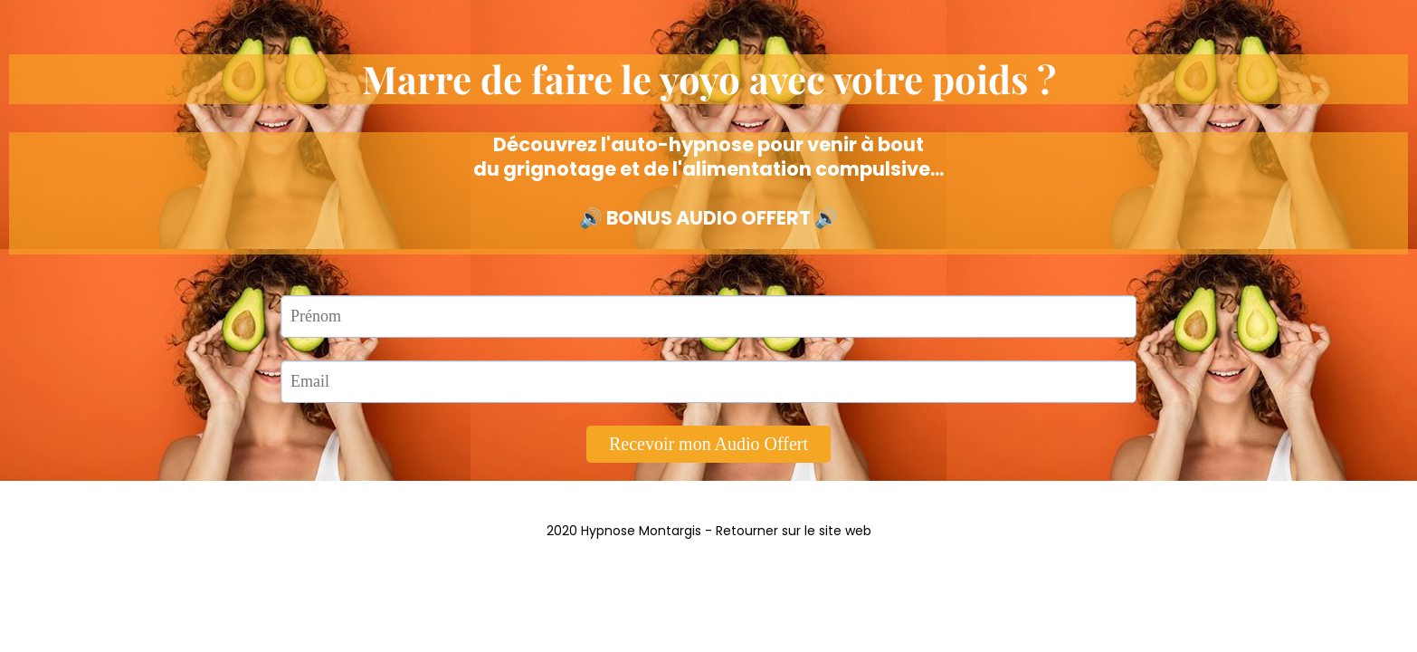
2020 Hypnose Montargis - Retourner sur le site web (709, 531)
